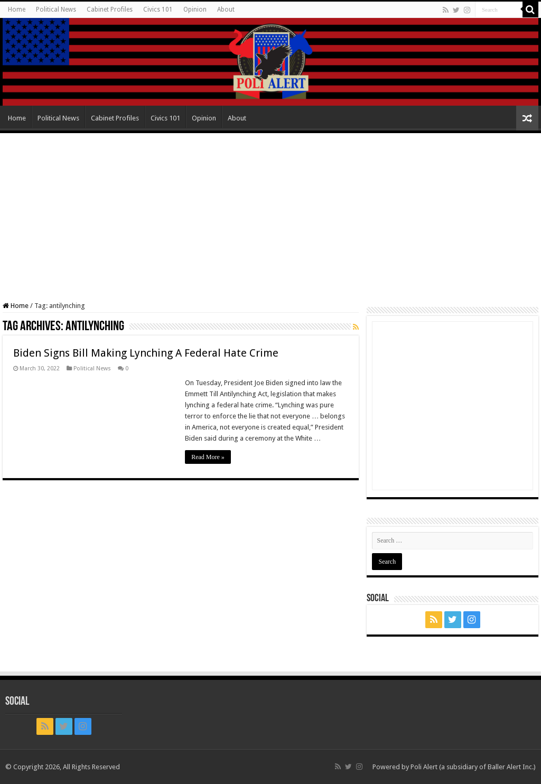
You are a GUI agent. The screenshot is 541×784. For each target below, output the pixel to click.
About (226, 9)
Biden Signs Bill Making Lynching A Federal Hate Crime (145, 353)
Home (16, 9)
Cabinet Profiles (110, 9)
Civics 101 (158, 9)
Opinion (195, 9)
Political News (56, 9)
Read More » (208, 457)
